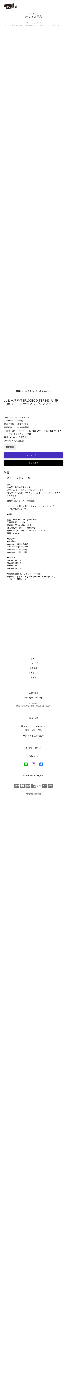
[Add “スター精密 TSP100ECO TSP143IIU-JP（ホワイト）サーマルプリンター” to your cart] (33, 1055)
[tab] (9, 1078)
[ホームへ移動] (10, 6)
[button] (60, 6)
